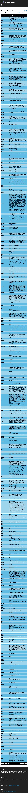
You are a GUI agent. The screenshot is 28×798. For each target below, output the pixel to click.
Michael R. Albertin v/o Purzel (14, 785)
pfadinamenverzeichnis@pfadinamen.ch (10, 791)
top (11, 12)
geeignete (8, 12)
